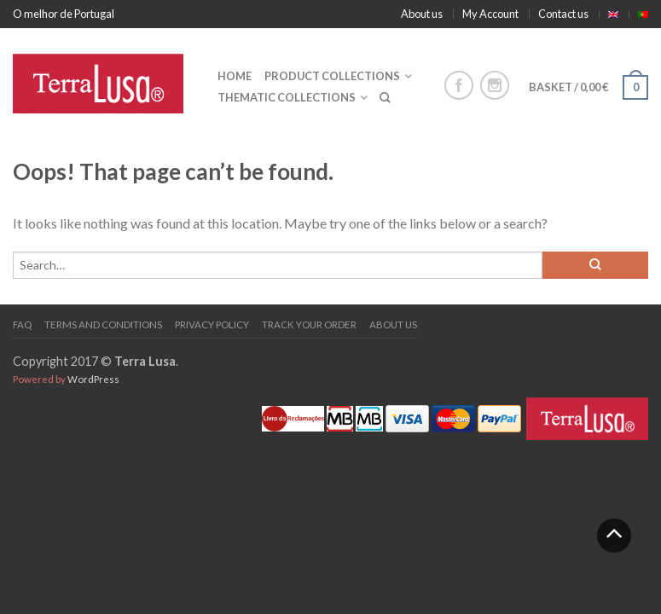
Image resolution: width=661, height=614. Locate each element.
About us (422, 13)
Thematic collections (286, 97)
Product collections (332, 76)
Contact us (563, 13)
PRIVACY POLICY (212, 324)
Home (234, 76)
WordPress (93, 379)
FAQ (22, 324)
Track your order (309, 324)
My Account (490, 13)
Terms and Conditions (103, 324)
